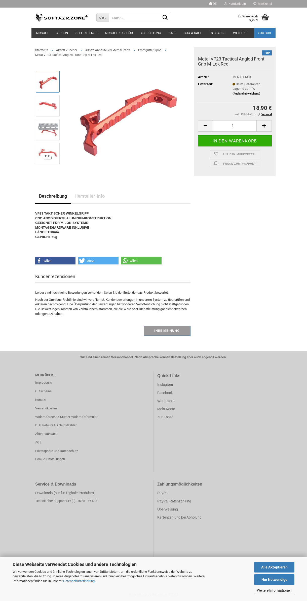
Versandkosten (46, 408)
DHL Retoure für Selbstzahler (55, 425)
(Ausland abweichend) (246, 93)
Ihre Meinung (167, 331)
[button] (212, 4)
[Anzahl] (235, 126)
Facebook (165, 393)
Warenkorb (165, 401)
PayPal (162, 493)
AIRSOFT (42, 33)
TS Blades (217, 33)
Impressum (43, 382)
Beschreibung (53, 196)
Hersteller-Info (89, 196)
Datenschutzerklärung (79, 581)
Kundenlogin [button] (235, 4)
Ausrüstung (150, 33)
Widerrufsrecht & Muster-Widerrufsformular (66, 417)
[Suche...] (102, 17)
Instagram (165, 384)
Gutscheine (43, 391)
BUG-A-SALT (192, 33)
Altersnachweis (46, 434)
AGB (38, 442)
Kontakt (40, 400)
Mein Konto (166, 409)
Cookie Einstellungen (50, 459)
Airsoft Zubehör (119, 33)
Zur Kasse (165, 417)
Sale (172, 33)
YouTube (265, 33)
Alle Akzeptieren (274, 567)
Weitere (239, 33)
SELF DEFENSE (86, 33)
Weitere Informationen (274, 590)
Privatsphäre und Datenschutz (56, 451)
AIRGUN (62, 33)
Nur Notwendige (274, 580)
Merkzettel (262, 4)
